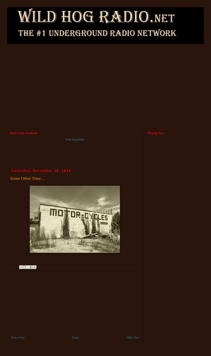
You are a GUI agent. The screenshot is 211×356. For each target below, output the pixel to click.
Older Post (132, 337)
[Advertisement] (105, 73)
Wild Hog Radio (74, 139)
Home (75, 337)
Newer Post (17, 337)
